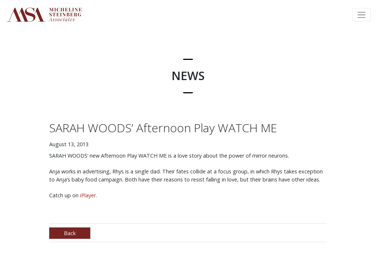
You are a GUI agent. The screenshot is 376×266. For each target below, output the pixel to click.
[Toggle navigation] (361, 14)
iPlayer (88, 195)
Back (70, 233)
